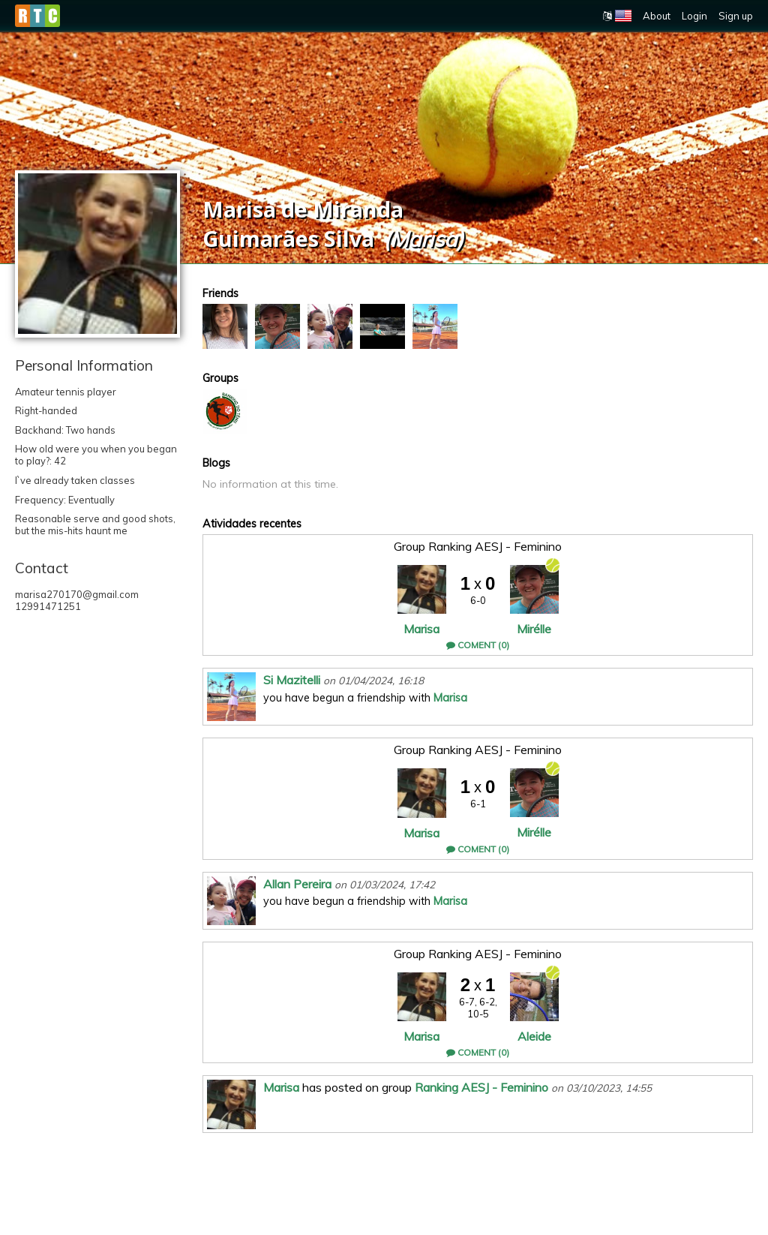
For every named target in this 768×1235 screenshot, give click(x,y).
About (656, 16)
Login (694, 16)
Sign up (735, 16)
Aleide (534, 1036)
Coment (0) (477, 645)
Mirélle (534, 628)
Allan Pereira (297, 883)
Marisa (422, 628)
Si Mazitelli (291, 679)
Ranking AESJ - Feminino (481, 1087)
